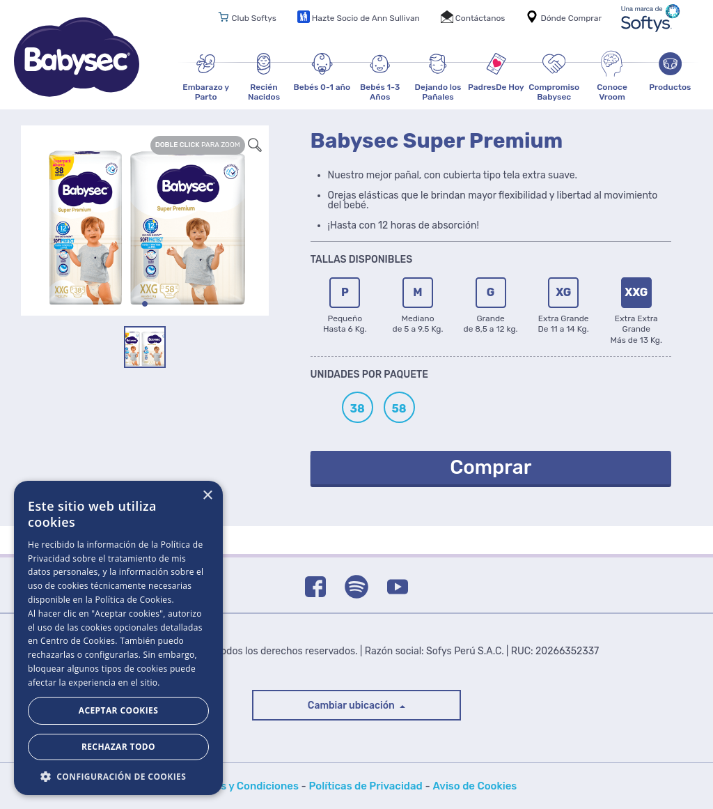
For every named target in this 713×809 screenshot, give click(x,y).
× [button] (207, 496)
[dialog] (118, 638)
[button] (118, 775)
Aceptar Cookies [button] (118, 710)
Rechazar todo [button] (118, 747)
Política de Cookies (133, 600)
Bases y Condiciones (247, 786)
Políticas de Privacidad (366, 786)
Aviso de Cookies (474, 786)
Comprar (490, 467)
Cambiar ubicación (352, 705)
